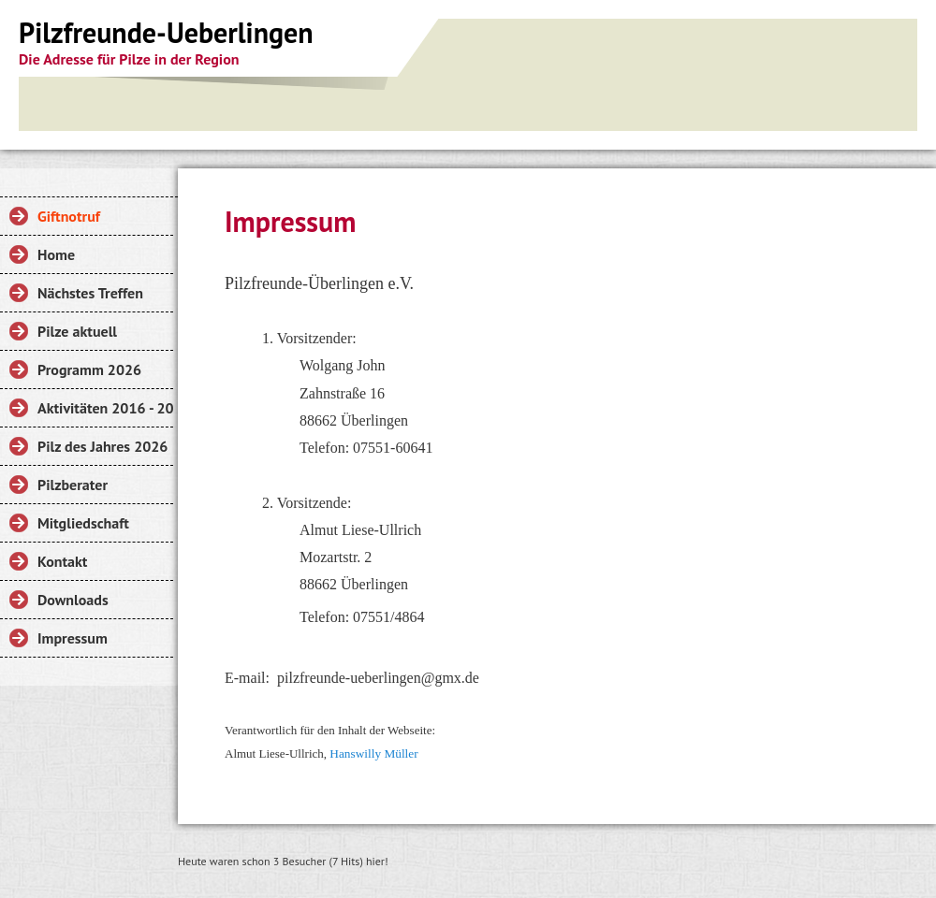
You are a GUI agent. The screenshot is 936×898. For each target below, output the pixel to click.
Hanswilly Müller (375, 753)
